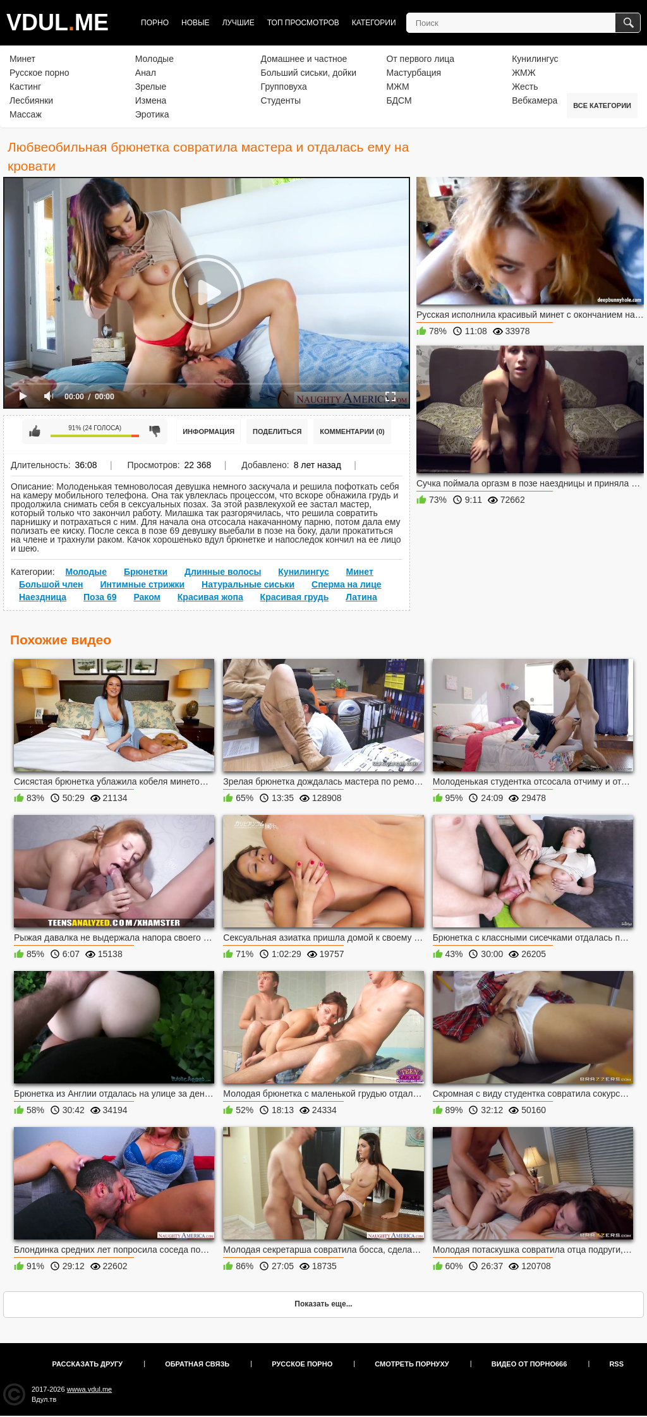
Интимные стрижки (142, 584)
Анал (145, 73)
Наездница (42, 597)
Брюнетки (145, 572)
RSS (616, 1364)
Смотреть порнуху (412, 1364)
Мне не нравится (154, 431)
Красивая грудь (294, 597)
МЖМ (397, 86)
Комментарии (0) (352, 431)
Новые (195, 22)
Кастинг (25, 86)
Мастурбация (413, 73)
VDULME (57, 22)
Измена (150, 100)
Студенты (281, 100)
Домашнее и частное (304, 59)
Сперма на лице (346, 584)
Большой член (51, 584)
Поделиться (277, 431)
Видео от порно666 (529, 1364)
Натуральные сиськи (248, 584)
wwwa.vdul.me (89, 1389)
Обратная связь (197, 1364)
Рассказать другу (87, 1364)
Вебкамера (534, 100)
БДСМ (398, 100)
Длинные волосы (222, 572)
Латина (361, 597)
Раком (146, 597)
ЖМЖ (524, 73)
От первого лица (420, 59)
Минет (22, 59)
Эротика (152, 114)
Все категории (602, 105)
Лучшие (238, 22)
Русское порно (39, 73)
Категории (374, 22)
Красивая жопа (210, 597)
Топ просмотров (303, 22)
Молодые (154, 59)
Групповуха (284, 86)
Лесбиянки (31, 100)
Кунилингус (535, 59)
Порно (155, 22)
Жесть (525, 86)
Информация (208, 431)
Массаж (25, 114)
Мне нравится (34, 431)
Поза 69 (99, 597)
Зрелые (151, 86)
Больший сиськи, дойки (308, 73)
